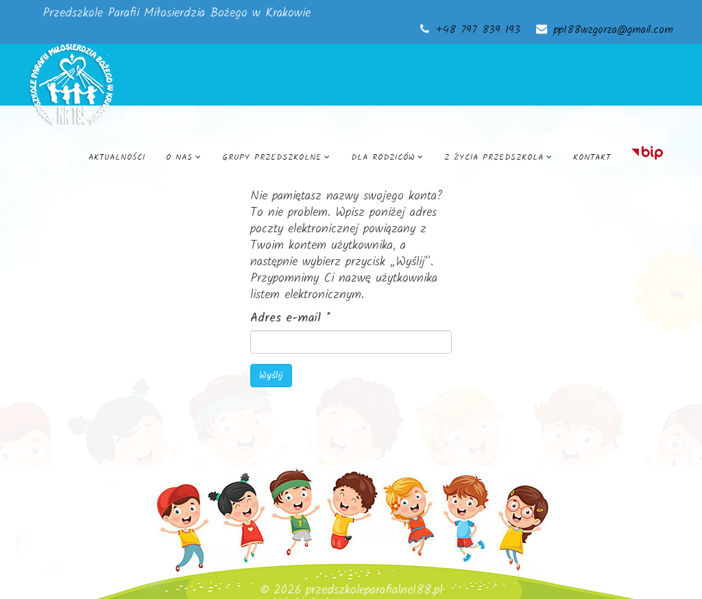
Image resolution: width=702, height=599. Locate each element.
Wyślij (271, 375)
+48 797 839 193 (478, 30)
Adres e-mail (290, 318)
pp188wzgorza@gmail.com (613, 30)
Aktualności (116, 157)
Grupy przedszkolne (272, 157)
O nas (179, 157)
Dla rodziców (383, 157)
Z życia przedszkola (494, 157)
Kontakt (592, 157)
